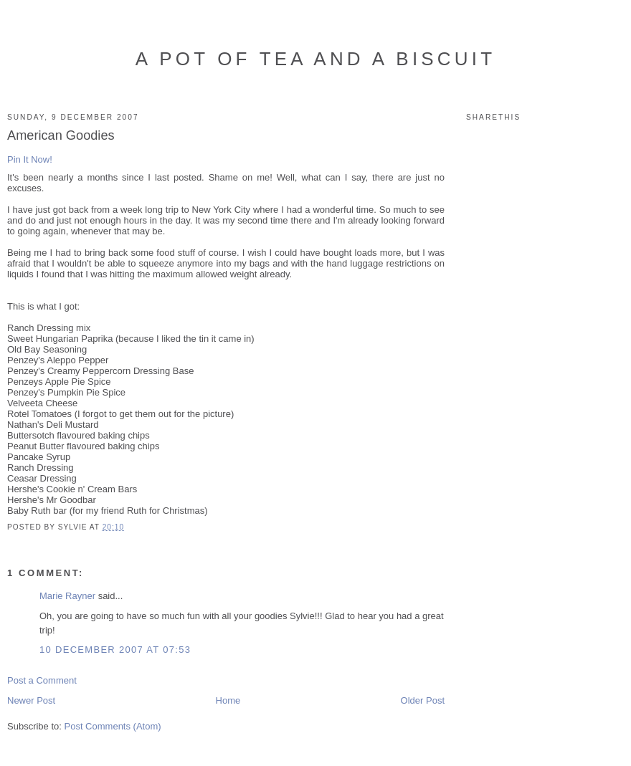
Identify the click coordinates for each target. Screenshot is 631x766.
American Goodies (61, 135)
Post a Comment (42, 680)
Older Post (423, 700)
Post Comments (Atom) (113, 726)
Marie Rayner (67, 595)
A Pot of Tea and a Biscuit (316, 59)
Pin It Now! (29, 159)
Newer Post (31, 700)
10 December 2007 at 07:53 (115, 649)
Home (228, 700)
